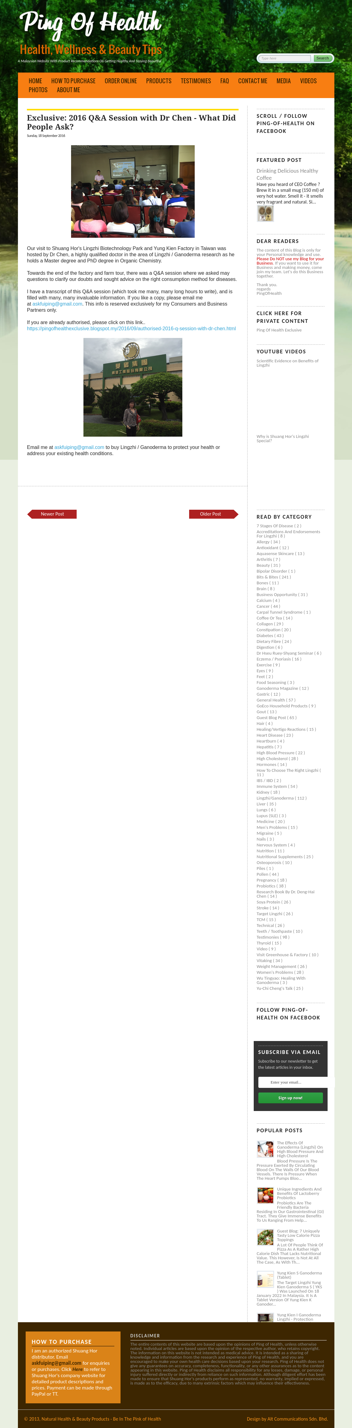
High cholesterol (273, 758)
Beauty (264, 565)
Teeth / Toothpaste (275, 931)
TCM (261, 919)
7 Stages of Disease (275, 526)
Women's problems (275, 972)
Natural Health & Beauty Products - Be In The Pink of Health (101, 1419)
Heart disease (270, 735)
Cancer (264, 606)
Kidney (264, 792)
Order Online (121, 80)
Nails (262, 839)
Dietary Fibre (269, 641)
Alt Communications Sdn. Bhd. (297, 1419)
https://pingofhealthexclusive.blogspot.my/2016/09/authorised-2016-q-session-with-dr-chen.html (131, 328)
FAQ (224, 80)
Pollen (263, 874)
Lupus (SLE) (268, 815)
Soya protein (269, 902)
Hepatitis (266, 747)
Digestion (266, 647)
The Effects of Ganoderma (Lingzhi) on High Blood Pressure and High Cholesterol (300, 1149)
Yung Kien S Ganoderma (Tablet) (299, 1275)
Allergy (264, 542)
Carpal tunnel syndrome (280, 612)
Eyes (261, 670)
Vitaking (265, 960)
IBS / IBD (265, 780)
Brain (262, 588)
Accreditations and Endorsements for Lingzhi (288, 534)
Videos (308, 80)
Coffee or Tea (270, 618)
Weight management (277, 966)
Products (159, 80)
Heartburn (267, 741)
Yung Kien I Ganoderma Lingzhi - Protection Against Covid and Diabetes (299, 1321)
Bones (263, 583)
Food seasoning (272, 682)
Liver (262, 804)
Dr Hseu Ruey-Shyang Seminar (285, 653)
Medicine (266, 821)
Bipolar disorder (272, 571)
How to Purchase (73, 80)
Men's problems (272, 827)
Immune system (272, 786)
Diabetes (265, 635)
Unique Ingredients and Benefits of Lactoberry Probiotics (299, 1193)
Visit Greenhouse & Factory (283, 954)
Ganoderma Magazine (278, 688)
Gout (262, 711)
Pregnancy (267, 880)
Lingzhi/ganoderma (276, 798)
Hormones (267, 764)
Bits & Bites (268, 577)
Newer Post (52, 514)
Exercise (265, 665)
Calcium (265, 600)
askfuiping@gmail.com (57, 304)
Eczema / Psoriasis (274, 659)
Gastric (264, 694)
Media (284, 80)
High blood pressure (276, 752)
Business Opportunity (277, 594)
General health (271, 700)
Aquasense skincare (276, 553)
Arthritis (265, 559)
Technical (266, 925)
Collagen (265, 624)
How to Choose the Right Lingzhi (288, 770)
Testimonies (196, 80)
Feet (261, 676)
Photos (38, 89)
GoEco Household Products (283, 706)
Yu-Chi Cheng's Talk (275, 988)
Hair (261, 723)
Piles (261, 868)
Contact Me (252, 80)
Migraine (266, 833)
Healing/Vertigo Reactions (282, 729)
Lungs (263, 810)
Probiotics (267, 886)
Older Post (210, 514)
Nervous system (272, 845)
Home (35, 80)
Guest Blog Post (272, 717)
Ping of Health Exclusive (279, 330)
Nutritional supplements (280, 856)
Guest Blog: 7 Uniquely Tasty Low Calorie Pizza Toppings (298, 1235)
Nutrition (266, 851)
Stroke (263, 908)
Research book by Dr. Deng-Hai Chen (286, 894)
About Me (68, 89)
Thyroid (264, 943)
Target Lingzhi (270, 913)
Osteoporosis (269, 862)
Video (263, 949)
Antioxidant (268, 547)
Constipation (269, 629)
